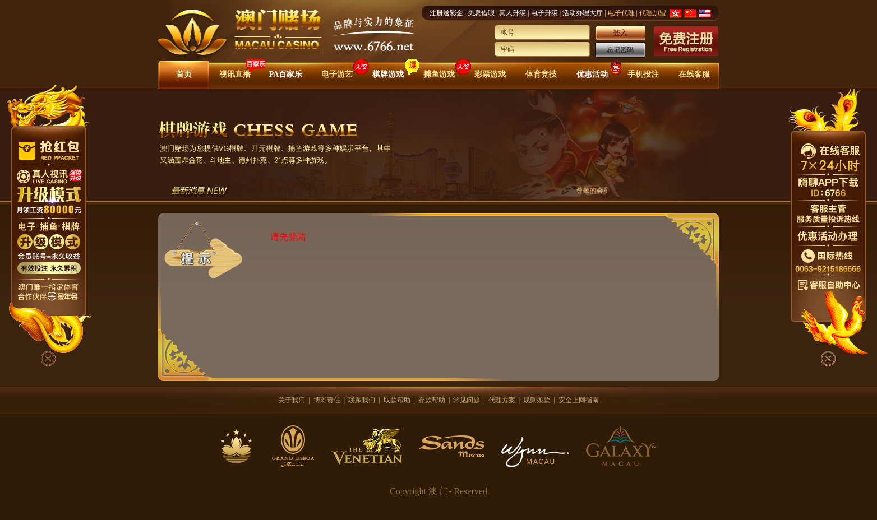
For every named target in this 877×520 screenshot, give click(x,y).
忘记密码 (620, 50)
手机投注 (643, 74)
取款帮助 (397, 400)
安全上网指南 (578, 400)
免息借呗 (481, 13)
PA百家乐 (286, 74)
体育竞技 (541, 74)
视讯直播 (235, 74)
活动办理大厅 (582, 13)
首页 (184, 74)
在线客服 (694, 74)
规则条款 (536, 400)
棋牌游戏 (388, 74)
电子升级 (544, 13)
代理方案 (501, 400)
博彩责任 (326, 400)
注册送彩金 (446, 13)
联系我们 (361, 400)
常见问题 (466, 400)
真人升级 (512, 13)
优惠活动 (592, 74)
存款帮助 (431, 400)
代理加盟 (652, 13)
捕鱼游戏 (439, 74)
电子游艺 (337, 74)
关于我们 (291, 400)
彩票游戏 (490, 74)
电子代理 (621, 13)
